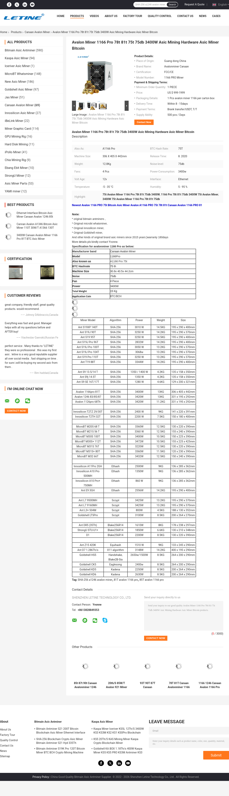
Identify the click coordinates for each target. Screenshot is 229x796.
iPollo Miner (13, 152)
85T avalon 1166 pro (151, 579)
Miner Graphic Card (18, 128)
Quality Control (160, 16)
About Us (111, 16)
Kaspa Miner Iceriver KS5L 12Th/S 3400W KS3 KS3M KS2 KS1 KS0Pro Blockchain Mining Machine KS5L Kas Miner (119, 731)
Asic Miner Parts (16, 183)
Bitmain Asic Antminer (20, 50)
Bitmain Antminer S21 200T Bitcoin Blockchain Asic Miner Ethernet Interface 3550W (60, 731)
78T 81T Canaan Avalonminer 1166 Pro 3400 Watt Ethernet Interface (179, 685)
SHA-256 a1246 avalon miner (95, 579)
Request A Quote (194, 4)
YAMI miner (12, 191)
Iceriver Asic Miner (17, 66)
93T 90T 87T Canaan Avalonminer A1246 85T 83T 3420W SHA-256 (148, 685)
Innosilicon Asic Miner (20, 113)
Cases (216, 16)
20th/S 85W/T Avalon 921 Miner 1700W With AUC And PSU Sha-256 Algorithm (116, 685)
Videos (94, 16)
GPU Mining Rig (15, 136)
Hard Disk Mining (16, 144)
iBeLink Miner (14, 121)
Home (61, 16)
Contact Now (144, 122)
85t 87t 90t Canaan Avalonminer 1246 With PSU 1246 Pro (85, 685)
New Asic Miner (15, 81)
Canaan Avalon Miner (37, 32)
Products (77, 16)
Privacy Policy (40, 776)
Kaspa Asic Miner (16, 58)
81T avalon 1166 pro (126, 579)
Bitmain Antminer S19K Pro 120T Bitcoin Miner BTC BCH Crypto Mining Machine (60, 750)
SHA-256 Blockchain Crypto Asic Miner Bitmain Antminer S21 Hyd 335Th (59, 741)
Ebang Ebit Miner (16, 168)
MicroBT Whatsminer (19, 74)
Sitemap (5, 756)
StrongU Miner (14, 175)
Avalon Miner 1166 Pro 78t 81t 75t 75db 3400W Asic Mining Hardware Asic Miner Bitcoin (98, 118)
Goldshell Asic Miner (19, 89)
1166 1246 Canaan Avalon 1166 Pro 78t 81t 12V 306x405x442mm (209, 685)
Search (172, 4)
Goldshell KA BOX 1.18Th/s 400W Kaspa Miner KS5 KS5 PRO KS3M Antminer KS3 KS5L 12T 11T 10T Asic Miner (118, 751)
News (202, 16)
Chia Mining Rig (15, 160)
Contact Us (185, 16)
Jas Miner (11, 97)
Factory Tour (132, 16)
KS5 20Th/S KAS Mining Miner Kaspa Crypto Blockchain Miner (116, 741)
